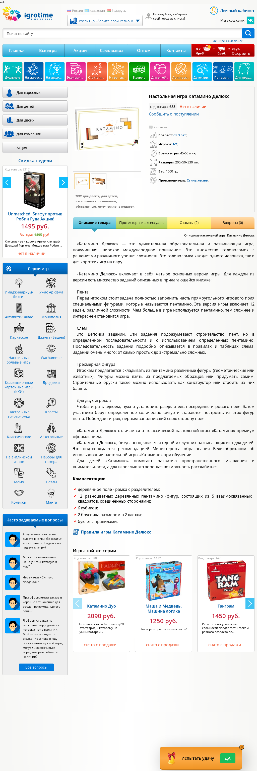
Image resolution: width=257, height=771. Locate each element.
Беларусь (118, 10)
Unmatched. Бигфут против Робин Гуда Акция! (35, 216)
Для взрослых (28, 92)
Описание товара (94, 222)
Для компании (29, 134)
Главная (17, 50)
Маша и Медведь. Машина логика (164, 609)
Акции (80, 50)
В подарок (126, 206)
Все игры (48, 50)
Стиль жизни (197, 180)
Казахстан (97, 10)
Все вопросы (36, 667)
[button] (249, 603)
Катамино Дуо (101, 606)
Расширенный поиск (227, 40)
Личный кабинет (237, 10)
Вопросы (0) (233, 222)
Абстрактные (86, 206)
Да (228, 758)
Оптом (144, 50)
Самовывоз (111, 50)
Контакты (176, 50)
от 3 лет (179, 135)
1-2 (174, 144)
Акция (22, 147)
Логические (107, 206)
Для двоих (91, 196)
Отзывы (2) (189, 222)
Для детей (109, 196)
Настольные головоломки (96, 201)
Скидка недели (35, 160)
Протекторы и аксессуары (141, 222)
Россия (77, 10)
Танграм (226, 606)
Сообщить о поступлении (174, 114)
